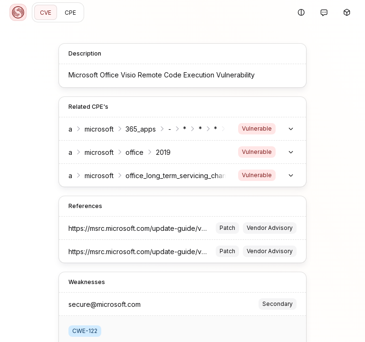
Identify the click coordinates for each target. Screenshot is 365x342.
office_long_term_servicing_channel (180, 175)
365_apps (140, 129)
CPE (70, 12)
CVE (45, 12)
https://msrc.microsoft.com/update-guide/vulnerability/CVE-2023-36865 (180, 228)
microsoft (99, 129)
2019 (163, 152)
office (134, 152)
